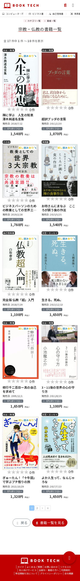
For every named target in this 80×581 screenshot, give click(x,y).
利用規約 (65, 570)
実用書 (45, 142)
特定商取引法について (26, 573)
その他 (6, 142)
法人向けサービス (27, 570)
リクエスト (65, 566)
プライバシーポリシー (51, 573)
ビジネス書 (36, 13)
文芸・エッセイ (50, 233)
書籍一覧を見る (50, 522)
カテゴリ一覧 (32, 20)
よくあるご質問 (34, 566)
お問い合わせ (51, 566)
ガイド (20, 566)
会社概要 (68, 573)
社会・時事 (8, 50)
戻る (21, 522)
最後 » (48, 508)
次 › (42, 508)
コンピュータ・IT (12, 13)
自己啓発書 (56, 13)
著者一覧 (50, 20)
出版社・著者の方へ (49, 570)
